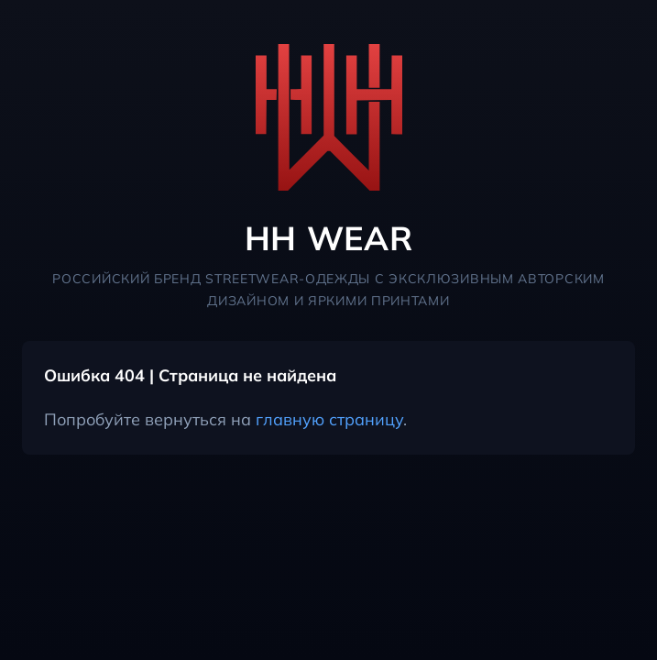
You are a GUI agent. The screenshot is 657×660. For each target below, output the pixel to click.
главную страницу (329, 419)
